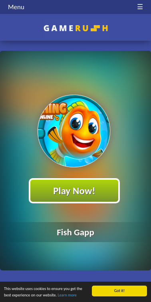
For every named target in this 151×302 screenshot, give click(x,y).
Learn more (67, 295)
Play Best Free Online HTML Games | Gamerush (75, 28)
